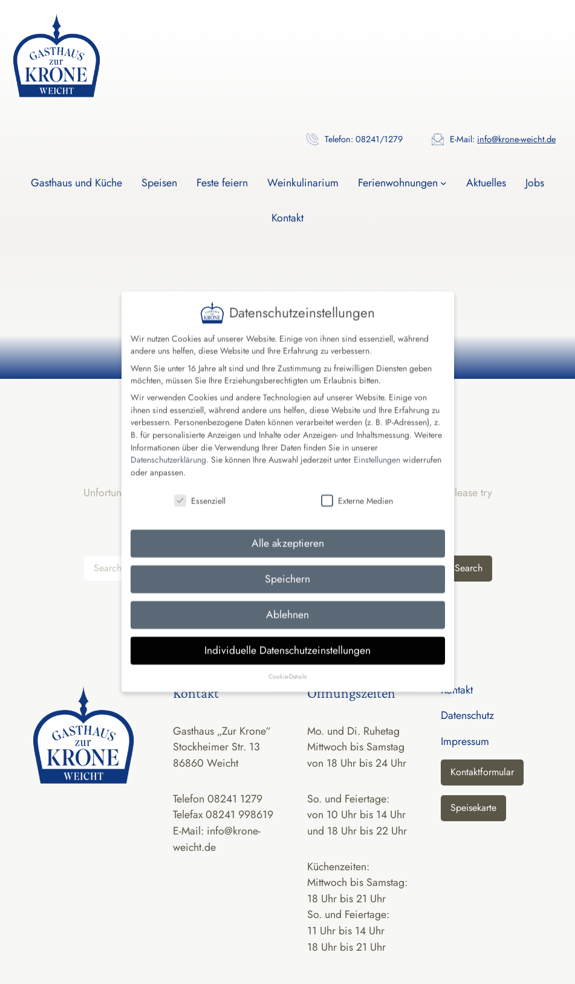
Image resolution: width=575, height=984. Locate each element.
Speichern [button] (287, 566)
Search (468, 568)
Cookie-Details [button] (287, 662)
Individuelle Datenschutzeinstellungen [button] (287, 637)
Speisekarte (473, 808)
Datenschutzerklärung (168, 447)
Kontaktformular (482, 772)
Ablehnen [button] (287, 601)
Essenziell (200, 487)
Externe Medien (357, 487)
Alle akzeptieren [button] (288, 530)
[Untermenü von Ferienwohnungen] (443, 183)
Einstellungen (377, 447)
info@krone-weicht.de (516, 139)
